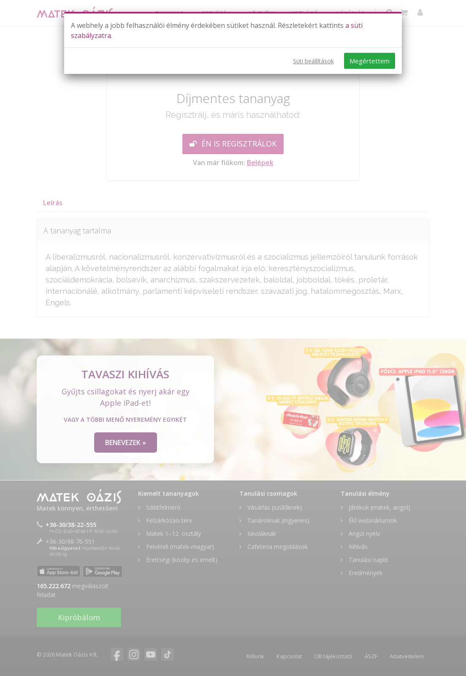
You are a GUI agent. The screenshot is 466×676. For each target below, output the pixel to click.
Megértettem (370, 61)
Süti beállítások (313, 61)
